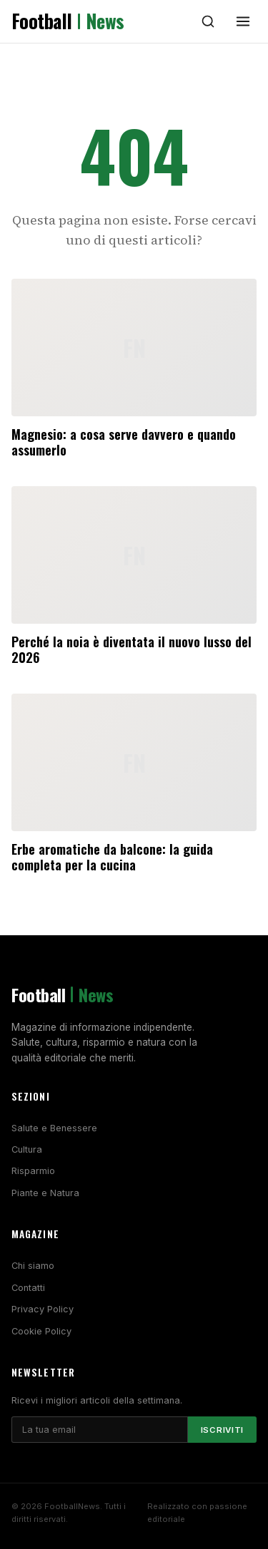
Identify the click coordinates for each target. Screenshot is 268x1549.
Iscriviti (222, 1430)
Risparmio (33, 1170)
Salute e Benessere (54, 1128)
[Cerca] (208, 21)
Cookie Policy (41, 1331)
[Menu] (243, 21)
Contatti (28, 1287)
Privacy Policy (42, 1309)
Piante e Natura (45, 1193)
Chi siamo (32, 1265)
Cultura (26, 1149)
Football (67, 21)
